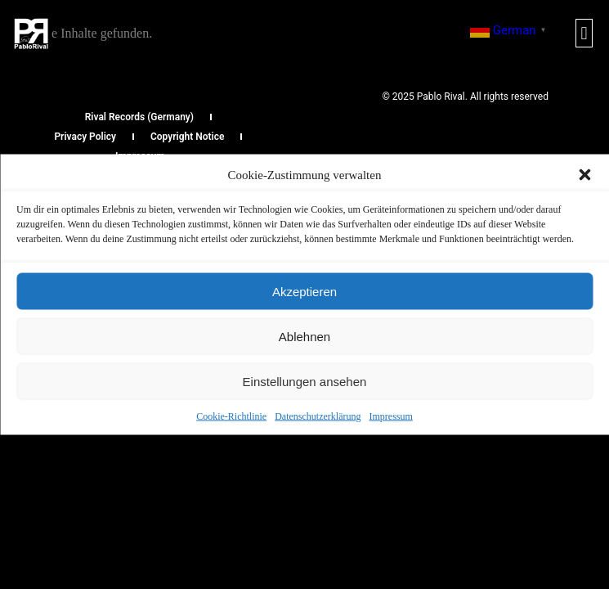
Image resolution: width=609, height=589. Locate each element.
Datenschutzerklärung (317, 416)
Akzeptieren (304, 291)
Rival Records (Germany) (139, 117)
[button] (584, 175)
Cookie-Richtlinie (231, 416)
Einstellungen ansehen (305, 381)
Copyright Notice (187, 136)
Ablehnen (304, 336)
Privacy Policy (85, 136)
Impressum (390, 416)
